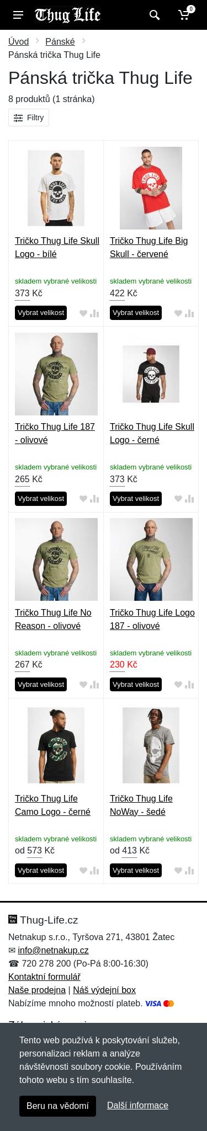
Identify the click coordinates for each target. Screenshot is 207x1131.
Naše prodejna (37, 990)
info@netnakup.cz (53, 950)
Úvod (18, 41)
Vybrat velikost (41, 312)
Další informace (137, 1105)
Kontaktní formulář (44, 976)
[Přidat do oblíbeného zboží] (83, 313)
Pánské (60, 41)
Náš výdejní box (104, 990)
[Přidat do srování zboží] (94, 313)
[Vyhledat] (153, 14)
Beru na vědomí (57, 1106)
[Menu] (18, 15)
